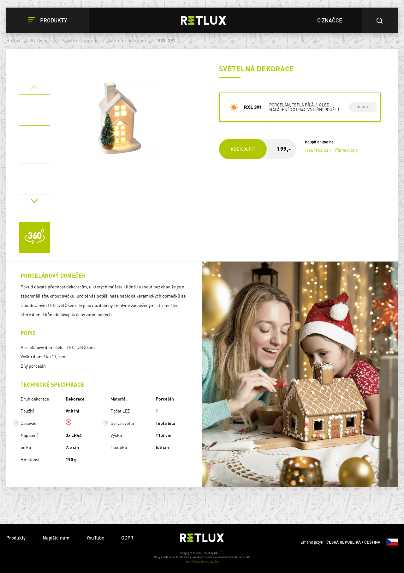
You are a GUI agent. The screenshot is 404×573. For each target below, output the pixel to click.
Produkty (16, 537)
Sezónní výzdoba (80, 40)
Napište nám (56, 537)
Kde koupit (242, 149)
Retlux (13, 40)
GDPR (127, 537)
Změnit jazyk (349, 542)
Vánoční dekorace (128, 40)
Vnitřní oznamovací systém (202, 561)
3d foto (363, 107)
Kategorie (41, 40)
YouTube (95, 537)
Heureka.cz (316, 150)
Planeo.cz (344, 150)
